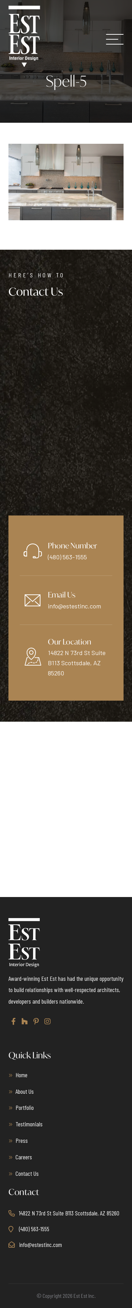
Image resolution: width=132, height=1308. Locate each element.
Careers (23, 1157)
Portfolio (24, 1107)
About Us (24, 1091)
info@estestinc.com (74, 606)
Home (21, 1075)
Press (21, 1140)
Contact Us (27, 1173)
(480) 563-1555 (67, 557)
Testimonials (29, 1124)
